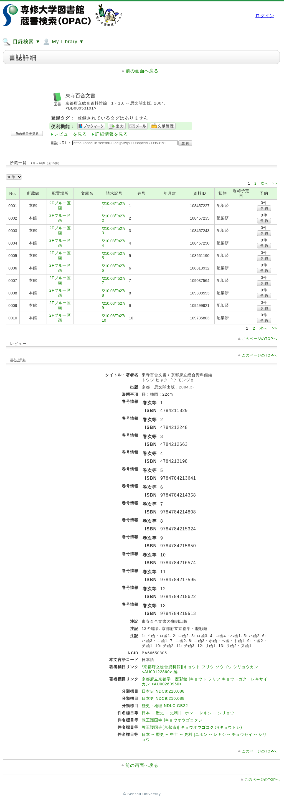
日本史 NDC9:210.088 (163, 698)
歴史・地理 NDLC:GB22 (165, 705)
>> (274, 183)
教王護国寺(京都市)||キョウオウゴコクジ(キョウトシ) (192, 727)
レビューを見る (70, 134)
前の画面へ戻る (142, 70)
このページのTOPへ (259, 339)
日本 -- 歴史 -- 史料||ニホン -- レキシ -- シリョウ (188, 713)
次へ (265, 183)
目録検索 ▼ (21, 42)
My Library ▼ (63, 42)
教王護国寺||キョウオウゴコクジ (172, 720)
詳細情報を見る (111, 134)
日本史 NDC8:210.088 (163, 691)
